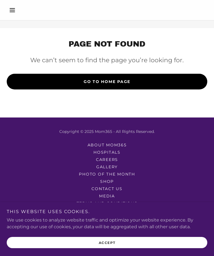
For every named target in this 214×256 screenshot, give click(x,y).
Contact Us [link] (107, 188)
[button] (22, 10)
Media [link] (107, 196)
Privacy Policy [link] (107, 210)
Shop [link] (107, 181)
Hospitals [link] (107, 152)
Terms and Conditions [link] (107, 203)
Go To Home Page (107, 81)
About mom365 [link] (107, 144)
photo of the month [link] (107, 174)
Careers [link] (107, 159)
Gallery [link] (107, 166)
